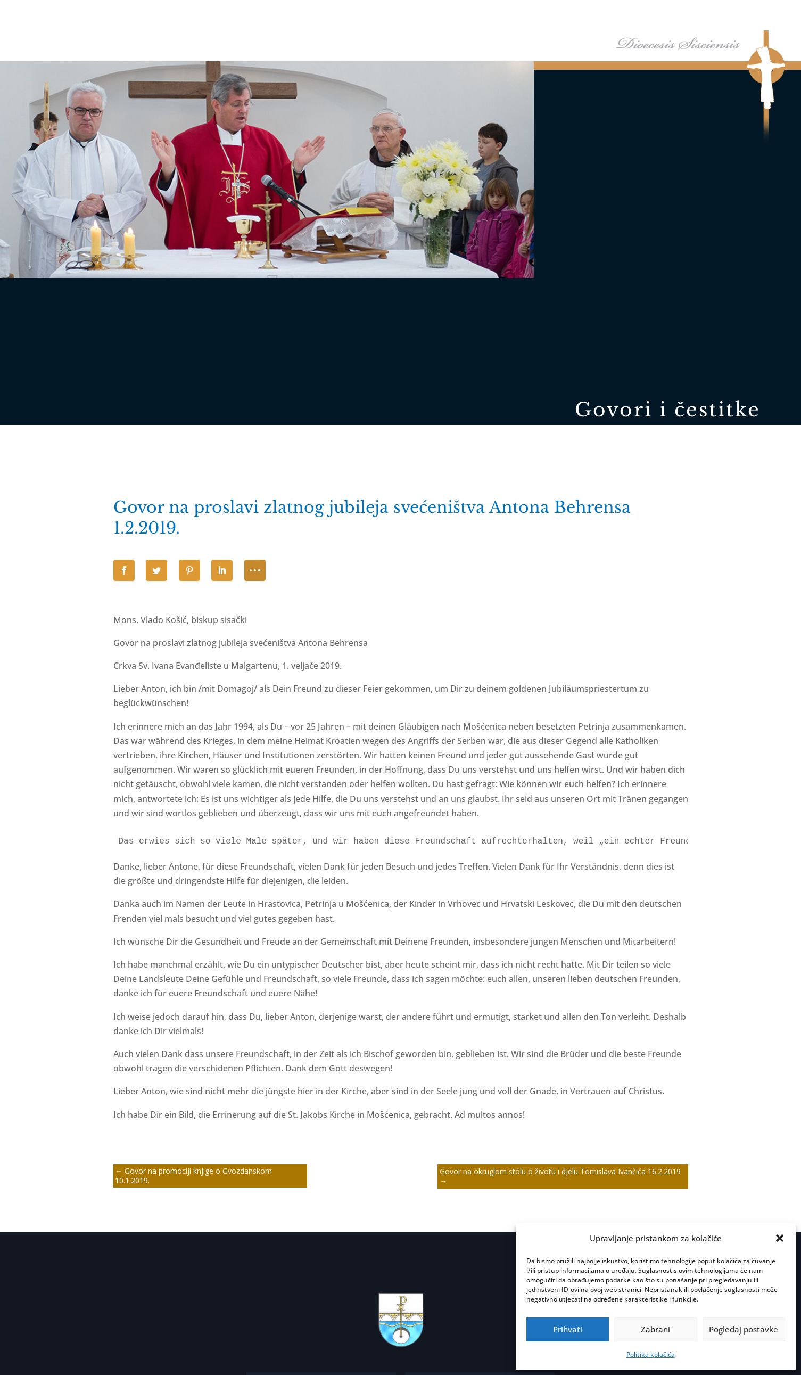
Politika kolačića (650, 1354)
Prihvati (567, 1329)
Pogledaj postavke (743, 1329)
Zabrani (655, 1329)
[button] (779, 1238)
